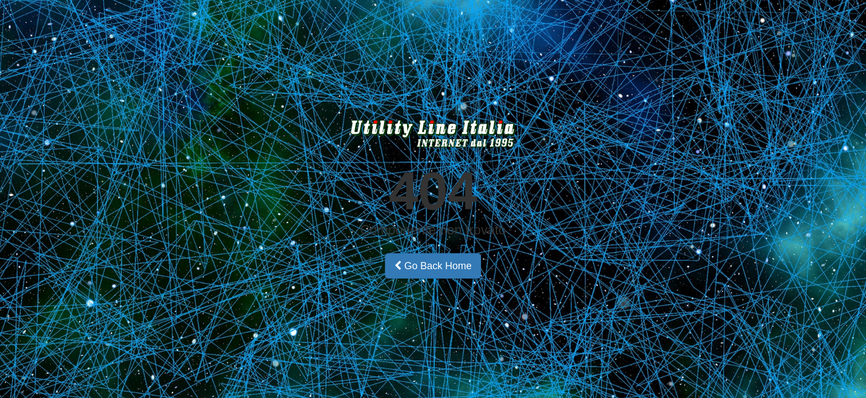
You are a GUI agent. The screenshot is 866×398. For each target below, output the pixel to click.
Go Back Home (433, 265)
